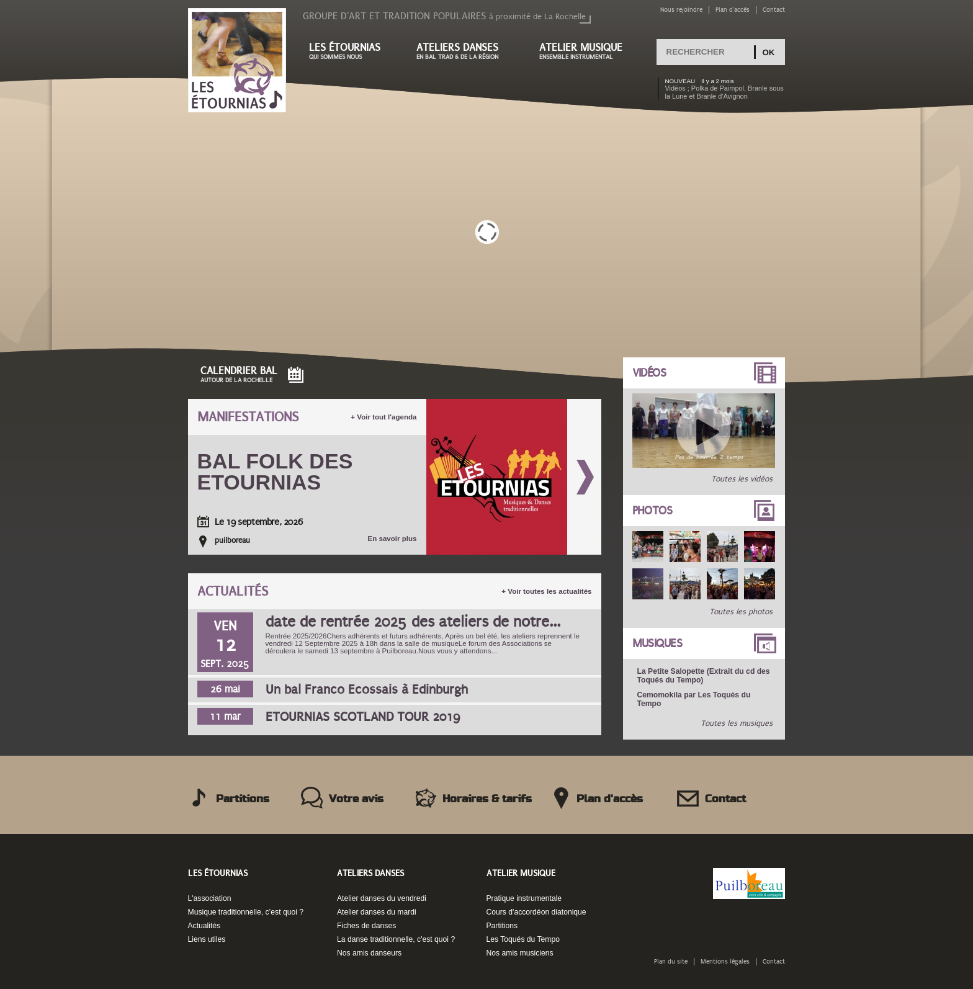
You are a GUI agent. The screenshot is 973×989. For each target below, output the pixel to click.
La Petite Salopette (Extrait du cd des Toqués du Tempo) (703, 675)
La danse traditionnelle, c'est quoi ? (396, 939)
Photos (652, 510)
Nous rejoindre (681, 9)
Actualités (232, 591)
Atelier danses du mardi (376, 912)
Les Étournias (218, 873)
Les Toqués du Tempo (523, 939)
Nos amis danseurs (369, 953)
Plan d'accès (732, 9)
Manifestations (247, 417)
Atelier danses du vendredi (381, 898)
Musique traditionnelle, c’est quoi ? (246, 912)
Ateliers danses (465, 51)
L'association (209, 898)
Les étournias (350, 51)
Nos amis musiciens (520, 953)
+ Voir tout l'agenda (383, 417)
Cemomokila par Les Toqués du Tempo (694, 699)
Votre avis (356, 799)
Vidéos (649, 373)
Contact (774, 9)
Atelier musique (587, 51)
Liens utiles (207, 939)
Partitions (242, 799)
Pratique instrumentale (524, 898)
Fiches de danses (366, 925)
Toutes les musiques (737, 723)
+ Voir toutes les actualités (546, 591)
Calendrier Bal (238, 374)
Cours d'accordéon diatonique (536, 912)
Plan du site (671, 961)
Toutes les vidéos (742, 479)
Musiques (657, 643)
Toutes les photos (741, 611)
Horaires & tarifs (487, 799)
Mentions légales (725, 961)
